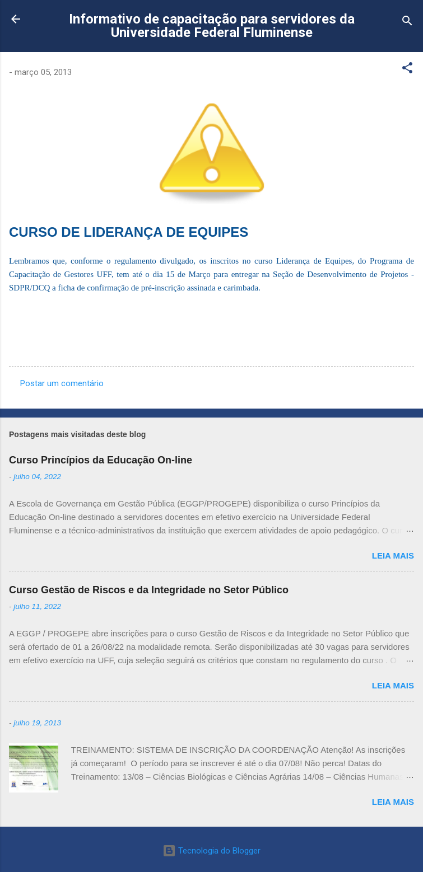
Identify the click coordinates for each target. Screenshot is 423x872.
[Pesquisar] (407, 23)
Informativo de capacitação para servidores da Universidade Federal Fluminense (212, 25)
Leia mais (393, 555)
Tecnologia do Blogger (211, 851)
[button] (407, 69)
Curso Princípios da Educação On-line (100, 460)
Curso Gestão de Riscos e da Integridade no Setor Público (149, 590)
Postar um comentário (62, 383)
